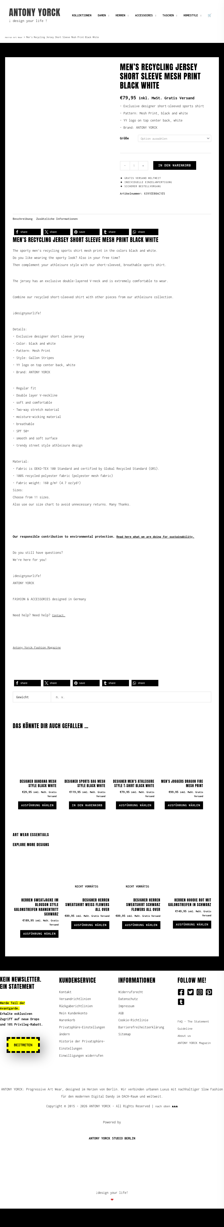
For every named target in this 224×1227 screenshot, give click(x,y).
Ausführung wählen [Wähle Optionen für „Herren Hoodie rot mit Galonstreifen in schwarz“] (188, 940)
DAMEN (102, 15)
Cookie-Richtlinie (134, 1037)
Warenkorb (67, 1037)
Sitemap (125, 1059)
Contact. (59, 617)
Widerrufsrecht (131, 1009)
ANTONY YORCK (34, 12)
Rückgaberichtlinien (76, 1023)
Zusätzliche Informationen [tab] (60, 220)
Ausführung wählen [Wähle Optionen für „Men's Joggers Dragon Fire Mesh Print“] (188, 812)
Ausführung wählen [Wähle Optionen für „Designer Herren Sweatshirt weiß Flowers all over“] (86, 941)
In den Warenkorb (175, 166)
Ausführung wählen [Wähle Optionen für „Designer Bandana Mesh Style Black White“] (41, 812)
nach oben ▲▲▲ (166, 1124)
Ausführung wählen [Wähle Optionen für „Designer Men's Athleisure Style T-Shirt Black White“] (139, 816)
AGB (121, 1030)
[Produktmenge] (134, 166)
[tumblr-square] (182, 1018)
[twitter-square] (191, 1009)
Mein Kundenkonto (73, 1030)
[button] (27, 234)
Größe (124, 138)
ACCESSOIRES (144, 15)
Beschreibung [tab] (23, 220)
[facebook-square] (182, 1009)
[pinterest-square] (210, 1009)
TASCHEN (168, 15)
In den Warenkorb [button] (84, 809)
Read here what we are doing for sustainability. (158, 538)
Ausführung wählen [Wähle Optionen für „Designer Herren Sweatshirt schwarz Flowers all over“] (138, 941)
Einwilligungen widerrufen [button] (81, 1080)
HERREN (120, 15)
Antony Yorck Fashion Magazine (39, 649)
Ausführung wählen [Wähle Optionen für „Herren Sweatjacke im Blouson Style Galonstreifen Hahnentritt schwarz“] (36, 950)
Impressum (127, 1023)
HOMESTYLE (190, 15)
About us (185, 1052)
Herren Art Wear (14, 37)
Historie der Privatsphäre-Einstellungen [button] (70, 1066)
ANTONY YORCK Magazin (195, 1060)
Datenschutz (128, 1016)
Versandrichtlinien (75, 1016)
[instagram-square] (200, 1009)
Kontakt (65, 1009)
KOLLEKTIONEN (81, 15)
